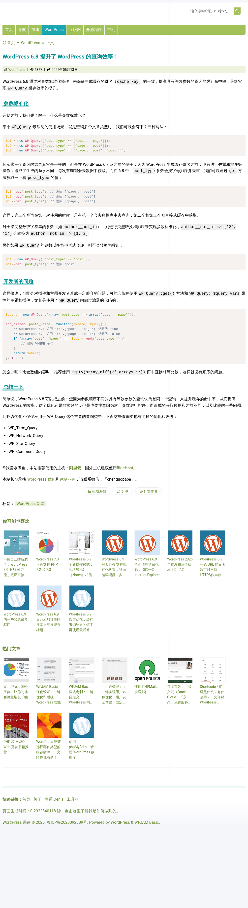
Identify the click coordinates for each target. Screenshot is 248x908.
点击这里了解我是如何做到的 (90, 811)
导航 (22, 29)
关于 (37, 799)
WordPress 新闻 (30, 503)
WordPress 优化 (41, 479)
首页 (9, 29)
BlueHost (125, 468)
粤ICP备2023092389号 (67, 822)
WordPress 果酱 (16, 822)
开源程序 (94, 29)
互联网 (75, 29)
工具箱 (73, 799)
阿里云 (75, 468)
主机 (111, 29)
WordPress (54, 29)
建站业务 (67, 479)
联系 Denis (54, 799)
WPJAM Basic (146, 822)
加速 (35, 29)
